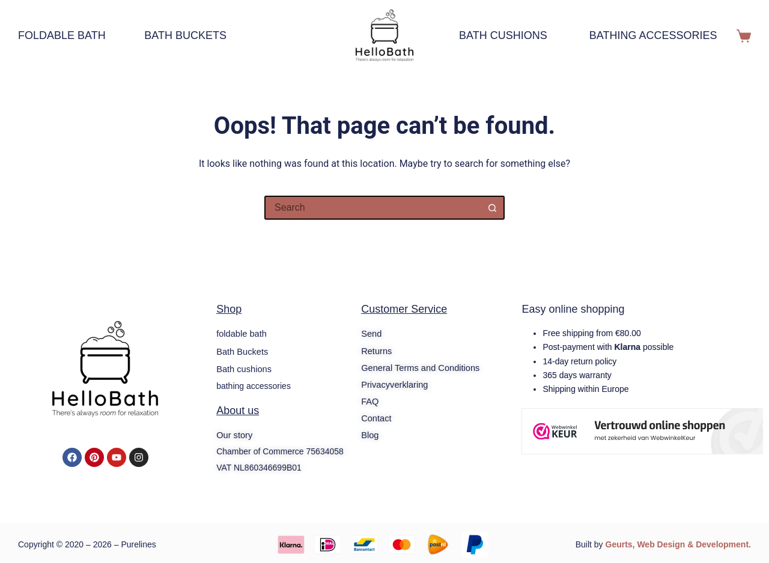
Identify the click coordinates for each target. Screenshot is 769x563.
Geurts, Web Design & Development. (678, 542)
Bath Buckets (185, 35)
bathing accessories (653, 35)
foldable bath (67, 36)
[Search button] (493, 208)
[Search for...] (372, 208)
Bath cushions (503, 35)
